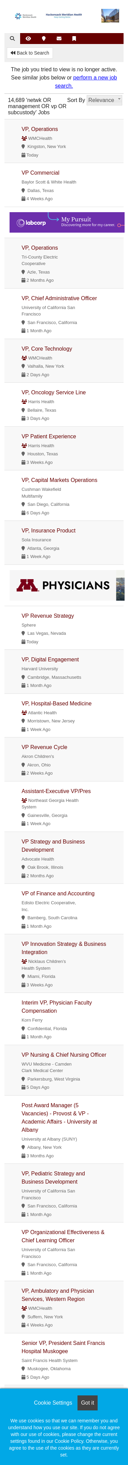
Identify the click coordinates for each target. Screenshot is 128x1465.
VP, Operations (40, 129)
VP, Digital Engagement (50, 659)
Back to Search (30, 53)
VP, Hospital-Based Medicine (56, 703)
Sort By (76, 100)
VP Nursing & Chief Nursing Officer (64, 1055)
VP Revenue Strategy (48, 616)
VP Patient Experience (49, 436)
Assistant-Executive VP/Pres (56, 791)
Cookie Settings (53, 1403)
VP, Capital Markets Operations (59, 480)
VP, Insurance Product (48, 530)
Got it (87, 1403)
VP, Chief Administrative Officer (59, 298)
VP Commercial (40, 173)
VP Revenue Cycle (44, 747)
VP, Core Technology (47, 349)
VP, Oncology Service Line (54, 392)
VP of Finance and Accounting (58, 893)
